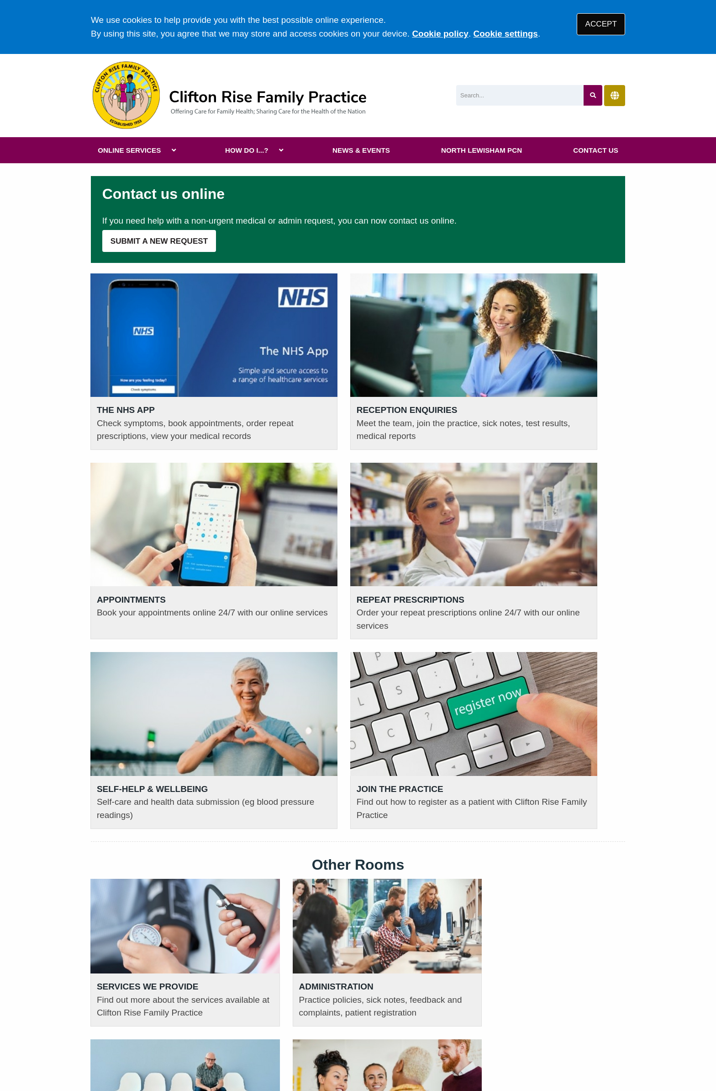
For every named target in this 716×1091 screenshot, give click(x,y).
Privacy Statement (239, 1025)
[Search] (520, 95)
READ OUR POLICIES (276, 929)
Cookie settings (505, 33)
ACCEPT (601, 24)
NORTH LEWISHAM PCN (481, 150)
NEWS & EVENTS (361, 150)
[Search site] (593, 95)
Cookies (441, 1025)
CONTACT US (595, 150)
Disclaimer (301, 1025)
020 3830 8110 (136, 952)
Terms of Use (172, 1025)
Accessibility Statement (374, 1025)
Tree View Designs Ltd (140, 1056)
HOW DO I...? (246, 150)
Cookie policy (440, 33)
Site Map (481, 1025)
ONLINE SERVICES (129, 150)
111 (155, 966)
